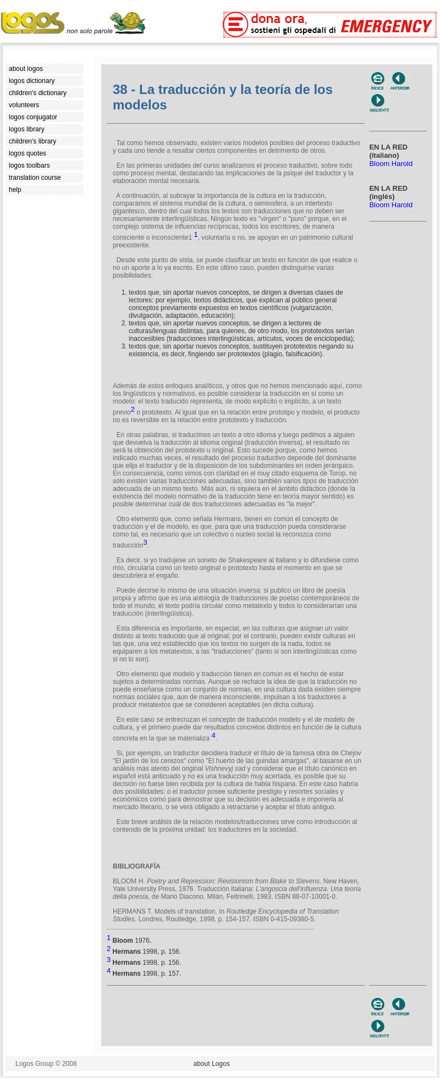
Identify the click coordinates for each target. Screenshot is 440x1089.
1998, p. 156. (144, 951)
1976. (129, 940)
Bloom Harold (391, 163)
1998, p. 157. (144, 973)
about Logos (212, 1064)
